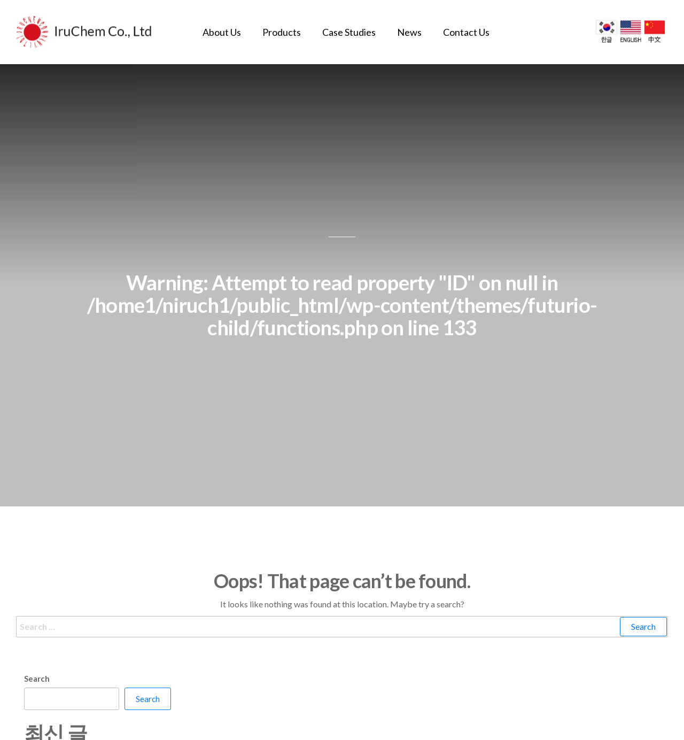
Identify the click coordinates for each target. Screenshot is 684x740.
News (409, 32)
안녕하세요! (45, 718)
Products (281, 32)
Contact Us (466, 32)
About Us (222, 32)
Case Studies (349, 32)
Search (37, 640)
